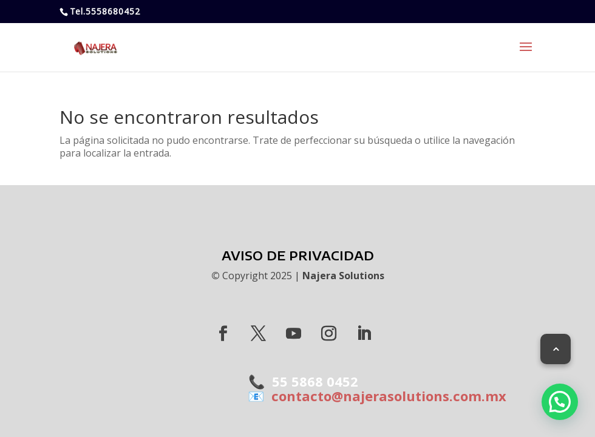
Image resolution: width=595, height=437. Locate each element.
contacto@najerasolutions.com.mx (385, 396)
